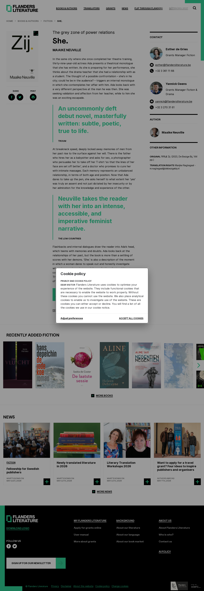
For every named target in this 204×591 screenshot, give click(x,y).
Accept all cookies (131, 318)
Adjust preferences (72, 318)
